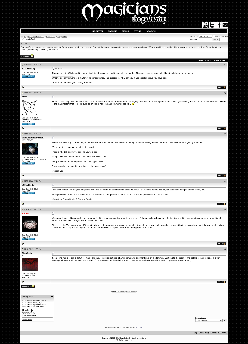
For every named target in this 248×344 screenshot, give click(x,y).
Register (98, 31)
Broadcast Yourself (75, 225)
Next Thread (131, 291)
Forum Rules (27, 320)
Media (125, 31)
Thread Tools (203, 60)
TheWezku (27, 253)
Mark (24, 97)
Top (195, 333)
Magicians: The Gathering (34, 36)
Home (201, 333)
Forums (112, 31)
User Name (194, 36)
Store (138, 31)
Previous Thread (118, 291)
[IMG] (24, 314)
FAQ (207, 333)
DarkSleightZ (125, 338)
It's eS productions (139, 338)
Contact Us (222, 333)
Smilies (25, 312)
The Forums (50, 36)
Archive (213, 333)
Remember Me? (220, 36)
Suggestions (62, 36)
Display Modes (219, 60)
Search (151, 31)
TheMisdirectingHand (32, 137)
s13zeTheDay (28, 68)
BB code (25, 310)
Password (193, 39)
